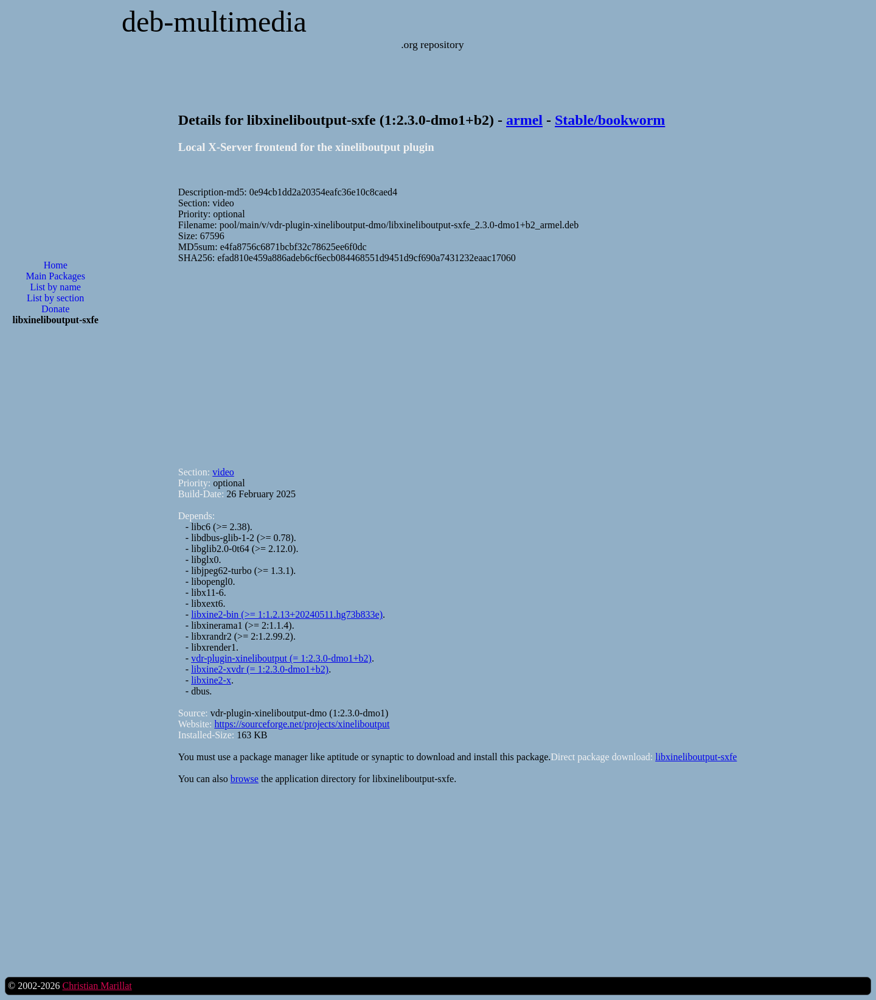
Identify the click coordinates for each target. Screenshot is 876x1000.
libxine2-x (211, 680)
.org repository (432, 44)
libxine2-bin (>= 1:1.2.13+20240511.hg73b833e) (287, 614)
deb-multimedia (214, 21)
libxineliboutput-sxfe (696, 757)
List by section (55, 298)
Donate (55, 309)
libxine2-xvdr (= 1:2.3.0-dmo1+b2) (259, 669)
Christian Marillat (96, 986)
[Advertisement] (55, 530)
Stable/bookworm (610, 120)
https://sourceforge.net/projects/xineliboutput (301, 724)
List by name (55, 287)
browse (245, 779)
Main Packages (55, 276)
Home (56, 265)
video (223, 472)
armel (524, 120)
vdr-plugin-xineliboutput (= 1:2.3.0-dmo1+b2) (281, 658)
